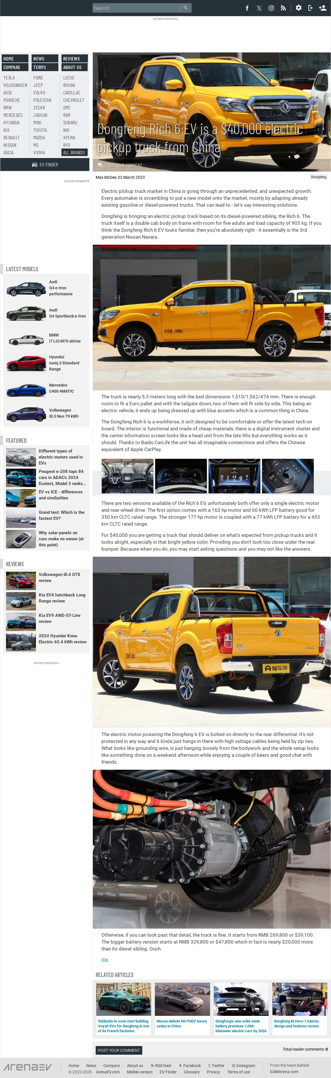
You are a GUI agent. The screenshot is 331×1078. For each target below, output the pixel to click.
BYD (66, 145)
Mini (37, 122)
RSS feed (163, 1065)
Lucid (68, 77)
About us (72, 67)
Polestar (42, 100)
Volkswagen (15, 85)
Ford (38, 77)
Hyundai (11, 122)
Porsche (11, 100)
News (38, 58)
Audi (7, 92)
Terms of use (238, 1072)
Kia (6, 130)
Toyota (40, 130)
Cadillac (71, 92)
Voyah (39, 152)
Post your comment (120, 165)
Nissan (9, 145)
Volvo (39, 92)
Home (8, 58)
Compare (11, 67)
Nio (66, 130)
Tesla (9, 77)
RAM (66, 115)
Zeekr (39, 107)
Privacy (213, 1072)
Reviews (71, 58)
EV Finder (168, 1072)
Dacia (8, 152)
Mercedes (13, 115)
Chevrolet (74, 100)
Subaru (70, 122)
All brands (74, 152)
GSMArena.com (284, 1071)
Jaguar (40, 115)
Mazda (39, 137)
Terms (39, 67)
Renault (11, 137)
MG (36, 145)
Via (104, 959)
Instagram (245, 1065)
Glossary (192, 1072)
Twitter (218, 1065)
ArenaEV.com (108, 1072)
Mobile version (140, 1072)
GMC (67, 107)
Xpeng (69, 137)
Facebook (192, 1065)
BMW (7, 107)
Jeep (38, 85)
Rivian (69, 85)
